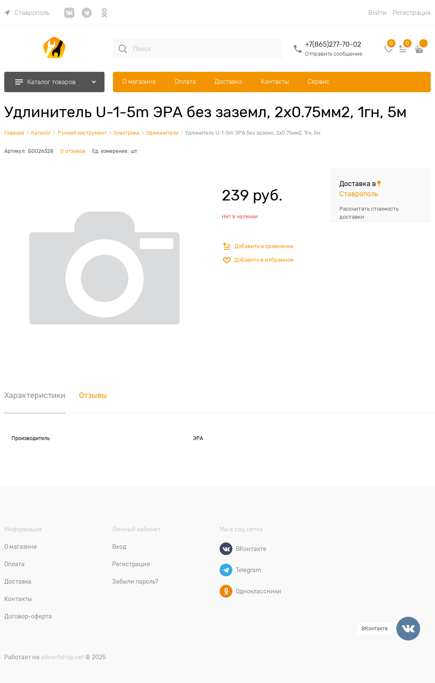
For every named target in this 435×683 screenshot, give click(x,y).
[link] (26, 13)
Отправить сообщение (333, 54)
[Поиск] (123, 49)
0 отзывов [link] (72, 151)
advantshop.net (62, 657)
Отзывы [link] (93, 396)
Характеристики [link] (34, 396)
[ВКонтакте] (226, 548)
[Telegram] (226, 570)
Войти (377, 12)
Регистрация (412, 12)
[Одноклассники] (226, 591)
